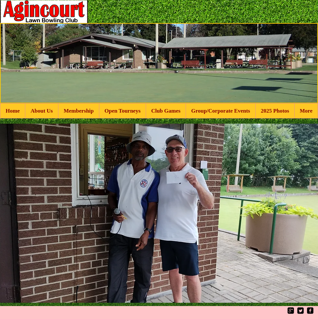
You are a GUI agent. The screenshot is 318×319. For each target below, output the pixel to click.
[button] (159, 213)
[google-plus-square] (290, 310)
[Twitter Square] (300, 310)
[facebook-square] (310, 310)
